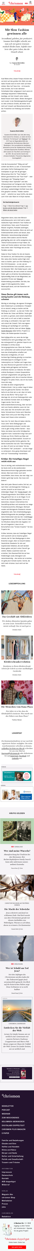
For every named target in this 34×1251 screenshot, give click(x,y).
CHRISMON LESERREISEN (17, 1023)
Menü (3, 4)
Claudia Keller (14, 929)
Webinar (6, 1114)
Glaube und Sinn (9, 1144)
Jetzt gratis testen (17, 1247)
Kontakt (5, 1178)
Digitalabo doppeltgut (13, 1125)
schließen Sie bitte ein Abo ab (13, 748)
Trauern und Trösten (11, 1162)
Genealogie (18, 847)
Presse (5, 1204)
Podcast (6, 1110)
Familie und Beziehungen (13, 1140)
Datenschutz (7, 1175)
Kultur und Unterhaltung (13, 1156)
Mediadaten (7, 1201)
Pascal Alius (14, 868)
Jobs (4, 1207)
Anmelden (30, 2)
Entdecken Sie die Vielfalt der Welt (17, 1029)
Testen (25, 3)
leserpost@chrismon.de (10, 753)
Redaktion (6, 1217)
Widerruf (6, 1185)
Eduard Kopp (15, 993)
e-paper (5, 1133)
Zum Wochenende (10, 1118)
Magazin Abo (7, 1194)
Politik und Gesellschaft (12, 1159)
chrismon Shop (8, 1197)
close (32, 1220)
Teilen (16, 71)
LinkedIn (15, 758)
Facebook (22, 756)
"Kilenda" (20, 279)
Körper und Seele (9, 1153)
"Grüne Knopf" (23, 492)
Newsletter (8, 1106)
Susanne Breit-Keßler (18, 63)
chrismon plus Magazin (13, 1129)
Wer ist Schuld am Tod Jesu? (17, 970)
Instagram (14, 756)
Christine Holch (16, 630)
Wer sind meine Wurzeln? (17, 851)
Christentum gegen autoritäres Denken (17, 904)
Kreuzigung (18, 964)
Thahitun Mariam (17, 720)
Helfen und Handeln (10, 1147)
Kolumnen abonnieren (13, 1122)
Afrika (7, 337)
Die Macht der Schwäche (17, 909)
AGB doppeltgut (9, 1181)
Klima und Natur (9, 1150)
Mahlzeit (24, 139)
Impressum (7, 1172)
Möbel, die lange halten (10, 210)
